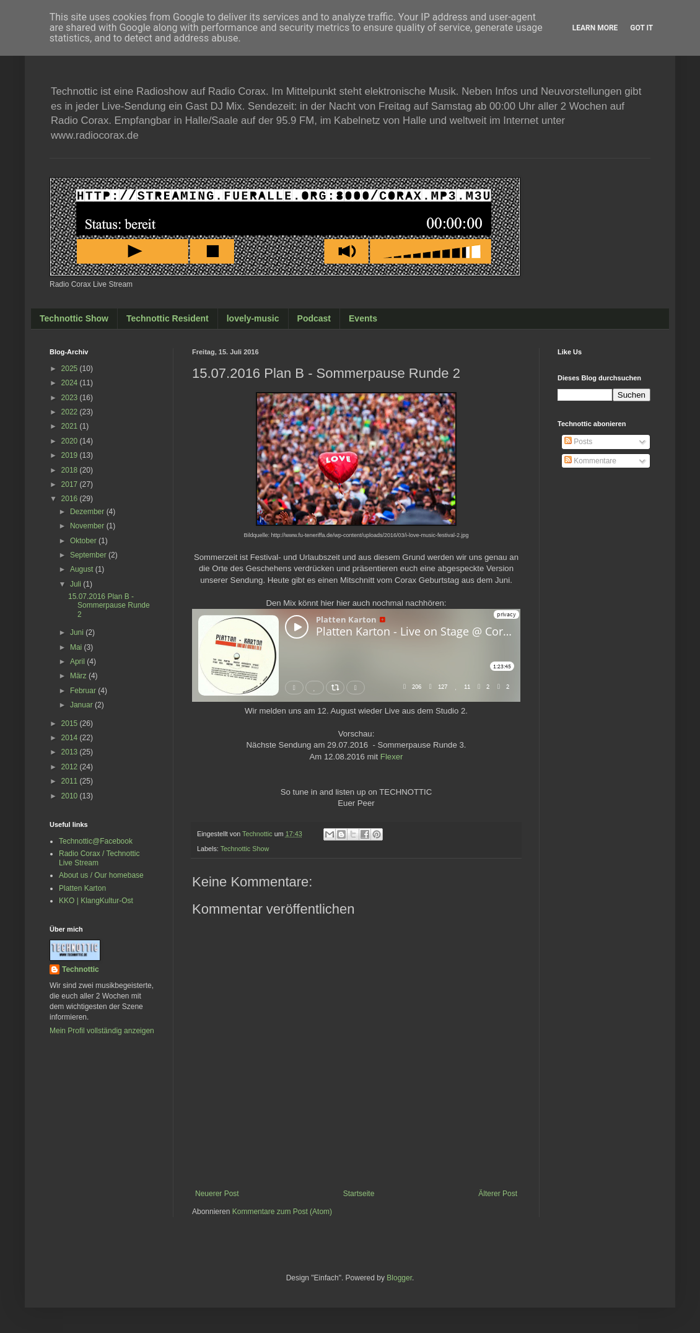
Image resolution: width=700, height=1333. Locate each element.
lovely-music (253, 318)
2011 (70, 781)
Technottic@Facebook (96, 841)
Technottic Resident (167, 318)
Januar (82, 705)
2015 (70, 723)
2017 (70, 484)
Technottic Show (74, 318)
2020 (70, 441)
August (82, 569)
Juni (77, 632)
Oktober (84, 540)
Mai (77, 647)
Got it (641, 28)
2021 (70, 426)
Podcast (314, 318)
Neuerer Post (217, 1193)
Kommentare (590, 461)
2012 (70, 767)
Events (363, 318)
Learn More (595, 28)
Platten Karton (82, 888)
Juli (76, 584)
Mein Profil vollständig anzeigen (102, 1030)
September (89, 555)
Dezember (88, 511)
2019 (70, 455)
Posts (578, 441)
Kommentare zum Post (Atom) (282, 1211)
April (78, 661)
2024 (70, 382)
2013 (70, 752)
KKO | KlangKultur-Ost (96, 900)
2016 (70, 498)
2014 (70, 737)
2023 (70, 397)
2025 (70, 368)
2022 (70, 412)
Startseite (359, 1193)
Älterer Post (497, 1193)
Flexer (391, 756)
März (79, 675)
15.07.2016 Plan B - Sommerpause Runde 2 (109, 605)
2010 (70, 796)
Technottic (80, 969)
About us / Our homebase (101, 875)
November (88, 526)
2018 (70, 470)
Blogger (399, 1278)
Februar (84, 690)
